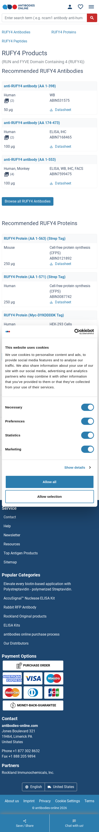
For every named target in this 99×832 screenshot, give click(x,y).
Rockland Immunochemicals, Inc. (28, 772)
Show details (74, 467)
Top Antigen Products (21, 553)
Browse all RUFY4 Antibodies (28, 201)
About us (12, 801)
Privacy (45, 801)
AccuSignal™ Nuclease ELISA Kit (29, 598)
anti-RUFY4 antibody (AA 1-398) (30, 86)
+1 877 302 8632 (26, 751)
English (33, 787)
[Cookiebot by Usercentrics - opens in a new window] (74, 331)
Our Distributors (16, 643)
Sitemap (10, 562)
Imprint (29, 801)
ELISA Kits (12, 625)
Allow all (49, 482)
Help (7, 526)
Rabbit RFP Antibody (20, 607)
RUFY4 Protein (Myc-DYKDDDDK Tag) (34, 315)
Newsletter (12, 535)
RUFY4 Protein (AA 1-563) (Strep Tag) (35, 238)
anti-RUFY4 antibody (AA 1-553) (30, 159)
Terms (89, 801)
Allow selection (49, 496)
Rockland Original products (25, 616)
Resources (12, 544)
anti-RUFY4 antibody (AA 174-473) (32, 123)
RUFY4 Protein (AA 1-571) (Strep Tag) (35, 277)
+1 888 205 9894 (22, 756)
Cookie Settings (67, 801)
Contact (10, 517)
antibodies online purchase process (31, 634)
